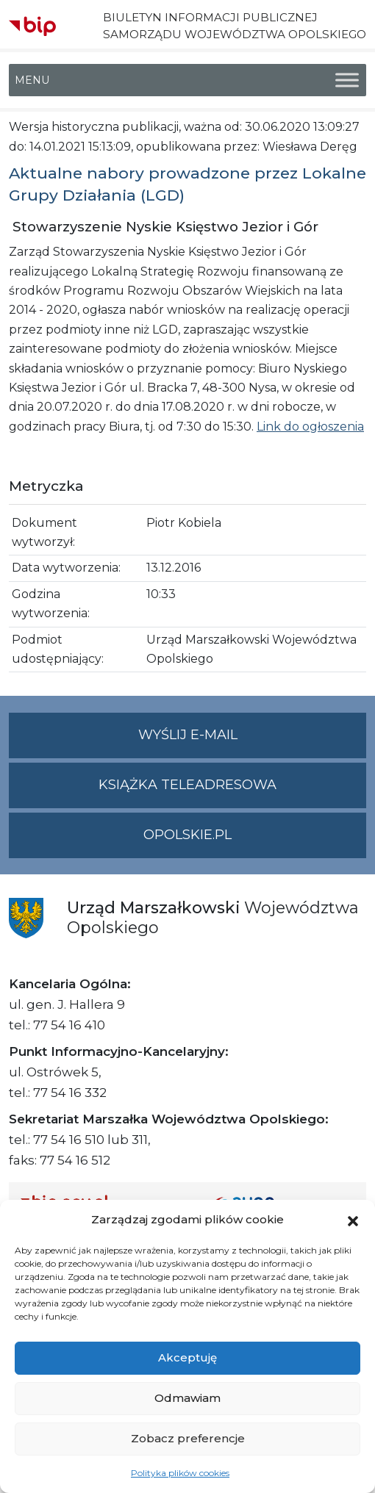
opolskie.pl (187, 835)
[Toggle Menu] (347, 80)
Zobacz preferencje (188, 1438)
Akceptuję (187, 1357)
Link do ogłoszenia (310, 426)
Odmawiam (187, 1398)
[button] (353, 1219)
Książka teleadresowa (187, 785)
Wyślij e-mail (252, 741)
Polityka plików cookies (180, 1472)
